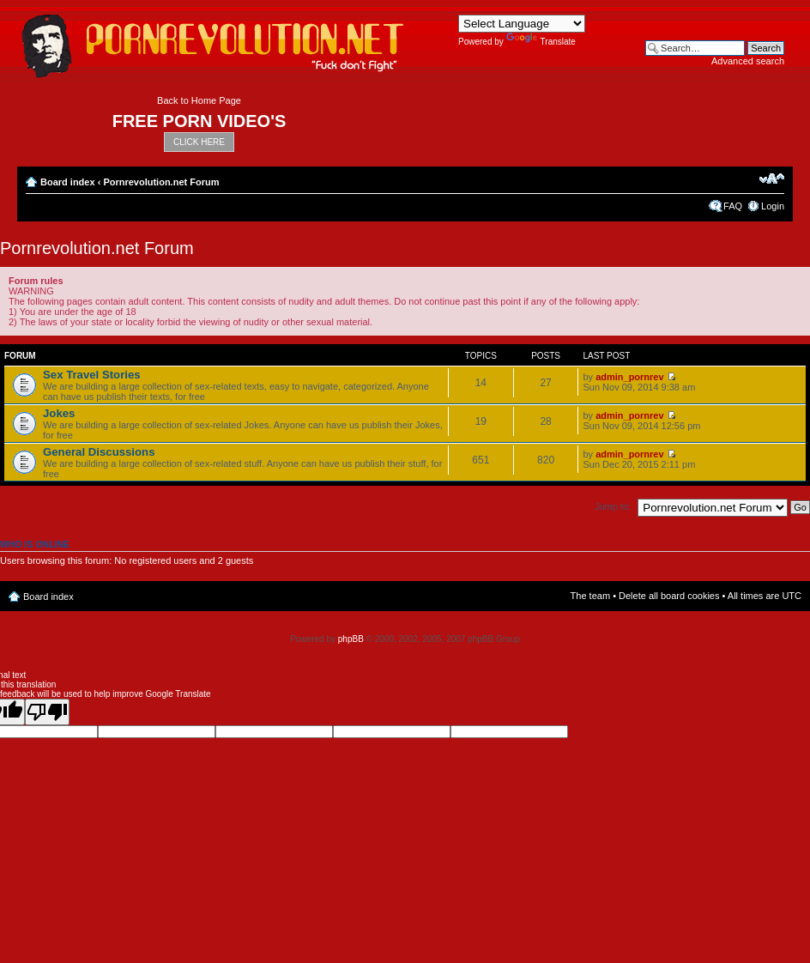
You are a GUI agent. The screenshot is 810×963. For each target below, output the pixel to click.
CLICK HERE (199, 142)
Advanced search (747, 61)
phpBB (351, 639)
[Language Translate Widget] (521, 24)
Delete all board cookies (669, 596)
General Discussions (98, 451)
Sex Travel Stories (92, 374)
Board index (67, 182)
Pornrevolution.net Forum (161, 182)
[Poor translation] (47, 712)
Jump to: (613, 506)
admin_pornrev (629, 377)
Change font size (771, 178)
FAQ (732, 206)
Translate (541, 41)
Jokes (59, 413)
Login (772, 206)
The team (590, 596)
